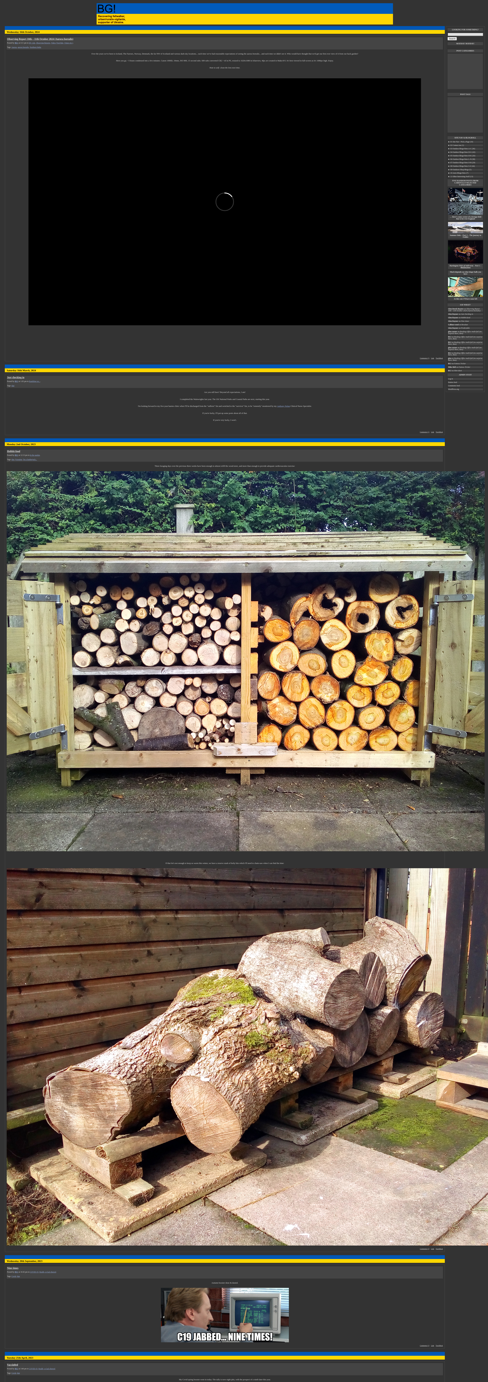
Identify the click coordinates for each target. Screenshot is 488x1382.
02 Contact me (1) (456, 145)
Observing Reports (43, 43)
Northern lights (35, 47)
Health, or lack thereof (47, 1272)
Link (432, 358)
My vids (32, 43)
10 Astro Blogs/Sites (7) (458, 173)
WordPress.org (453, 389)
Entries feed (452, 382)
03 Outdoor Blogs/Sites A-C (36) (461, 149)
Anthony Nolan (283, 406)
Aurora (14, 47)
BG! (16, 43)
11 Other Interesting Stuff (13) (460, 177)
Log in (450, 379)
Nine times (12, 1268)
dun (13, 386)
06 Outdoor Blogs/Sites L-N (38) (461, 159)
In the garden (35, 455)
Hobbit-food (13, 451)
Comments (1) (424, 358)
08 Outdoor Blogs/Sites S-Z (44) (461, 166)
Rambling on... (34, 381)
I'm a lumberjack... (30, 460)
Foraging (18, 460)
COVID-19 (34, 1272)
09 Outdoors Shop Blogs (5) (459, 170)
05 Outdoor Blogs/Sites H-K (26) (461, 156)
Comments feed (454, 386)
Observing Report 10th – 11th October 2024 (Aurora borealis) (40, 39)
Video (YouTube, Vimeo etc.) (62, 43)
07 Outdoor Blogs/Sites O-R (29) (461, 163)
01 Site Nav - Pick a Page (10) (460, 142)
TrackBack (439, 358)
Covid (14, 1276)
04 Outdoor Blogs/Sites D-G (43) (461, 152)
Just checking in (15, 377)
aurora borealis (23, 47)
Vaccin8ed (12, 1364)
